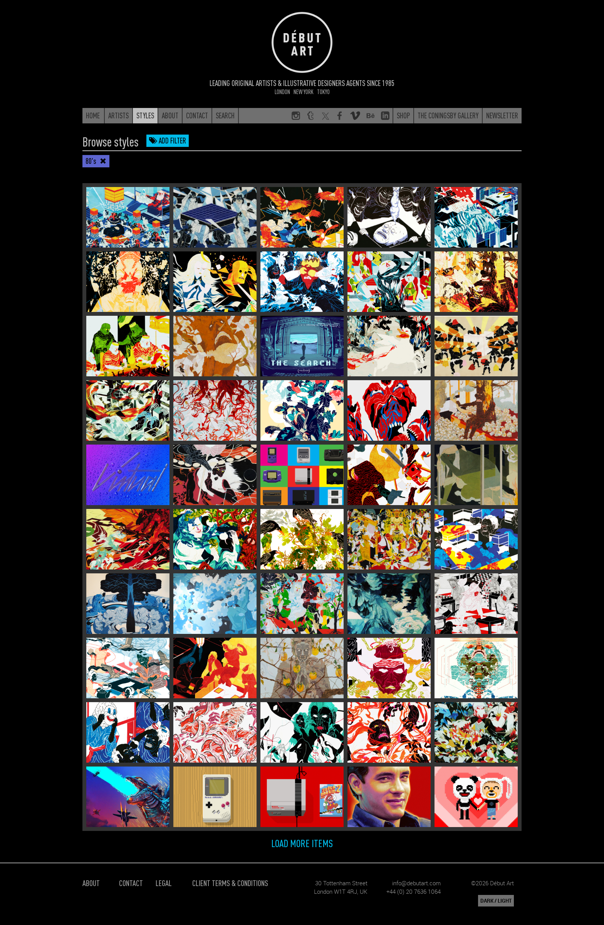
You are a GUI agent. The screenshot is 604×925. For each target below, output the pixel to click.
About (91, 883)
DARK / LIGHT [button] (496, 900)
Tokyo (323, 92)
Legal (164, 883)
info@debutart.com (416, 883)
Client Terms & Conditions (230, 883)
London (282, 92)
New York (304, 92)
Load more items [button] (302, 842)
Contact (131, 883)
